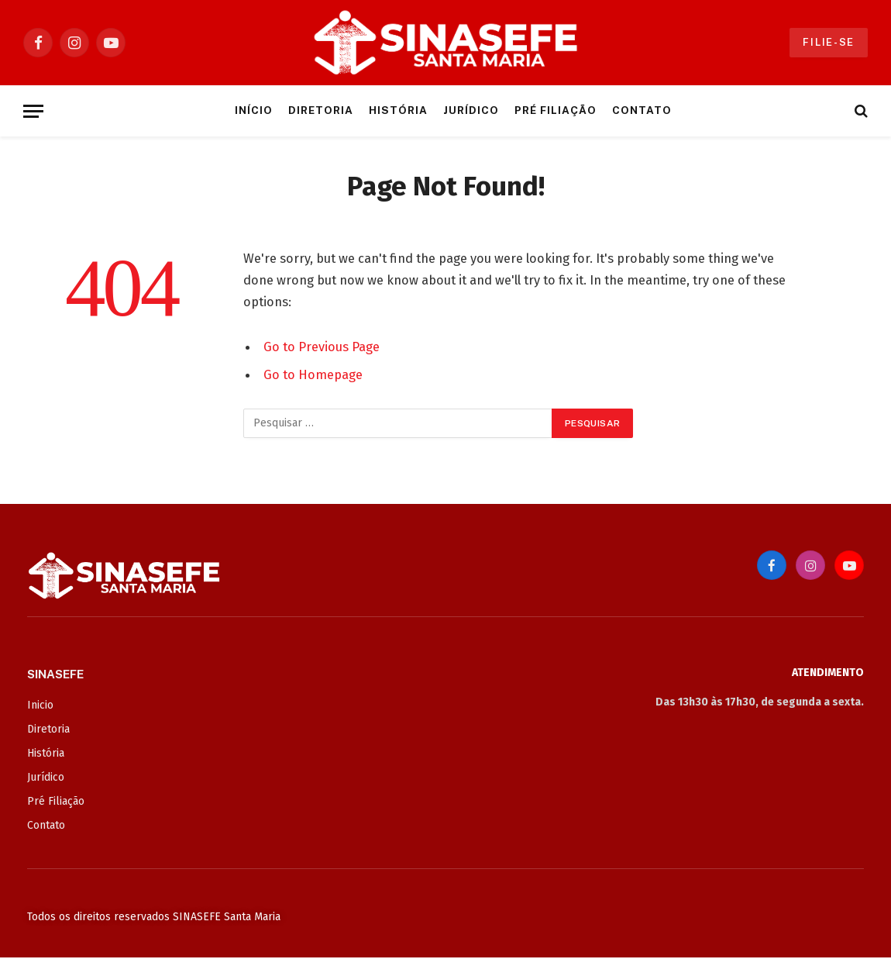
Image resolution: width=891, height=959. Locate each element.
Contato (642, 110)
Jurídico (471, 110)
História (398, 110)
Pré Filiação (555, 110)
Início (254, 110)
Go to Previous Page (321, 346)
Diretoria (320, 110)
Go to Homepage (313, 374)
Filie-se (829, 42)
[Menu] (33, 111)
